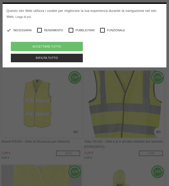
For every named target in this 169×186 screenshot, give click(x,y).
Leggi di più (23, 16)
